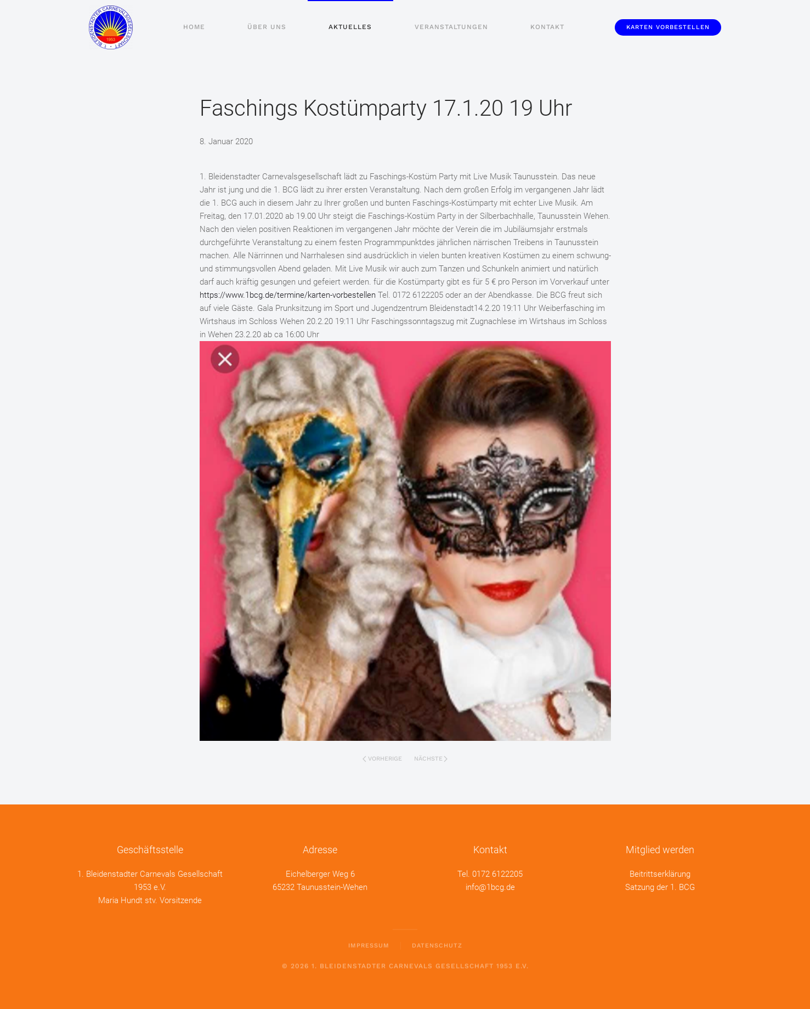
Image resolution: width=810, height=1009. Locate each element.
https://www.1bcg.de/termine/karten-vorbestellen (288, 295)
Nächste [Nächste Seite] (431, 758)
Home (194, 27)
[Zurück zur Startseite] (111, 27)
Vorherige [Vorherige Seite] (382, 758)
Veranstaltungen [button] (451, 27)
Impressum (368, 944)
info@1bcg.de (490, 886)
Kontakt (547, 27)
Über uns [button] (266, 27)
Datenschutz (437, 944)
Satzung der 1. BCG (660, 886)
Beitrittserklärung (660, 873)
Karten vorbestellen (668, 27)
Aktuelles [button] (350, 27)
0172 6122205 (497, 873)
